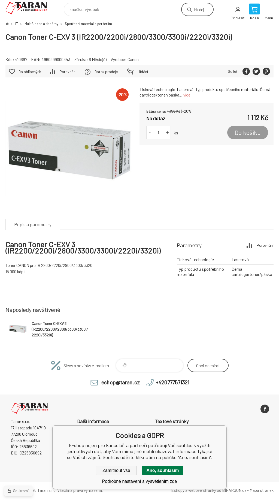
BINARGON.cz (234, 490)
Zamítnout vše (116, 470)
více (186, 94)
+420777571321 (172, 382)
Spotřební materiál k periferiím (88, 24)
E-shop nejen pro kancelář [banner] (29, 8)
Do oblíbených (30, 71)
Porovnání (67, 71)
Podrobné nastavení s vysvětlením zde (139, 481)
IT (16, 24)
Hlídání (142, 71)
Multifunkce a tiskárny (41, 24)
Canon (133, 59)
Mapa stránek (262, 490)
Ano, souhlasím (162, 470)
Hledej (199, 9)
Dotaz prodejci (107, 71)
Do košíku (248, 132)
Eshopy (177, 490)
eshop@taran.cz (120, 382)
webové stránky (202, 490)
